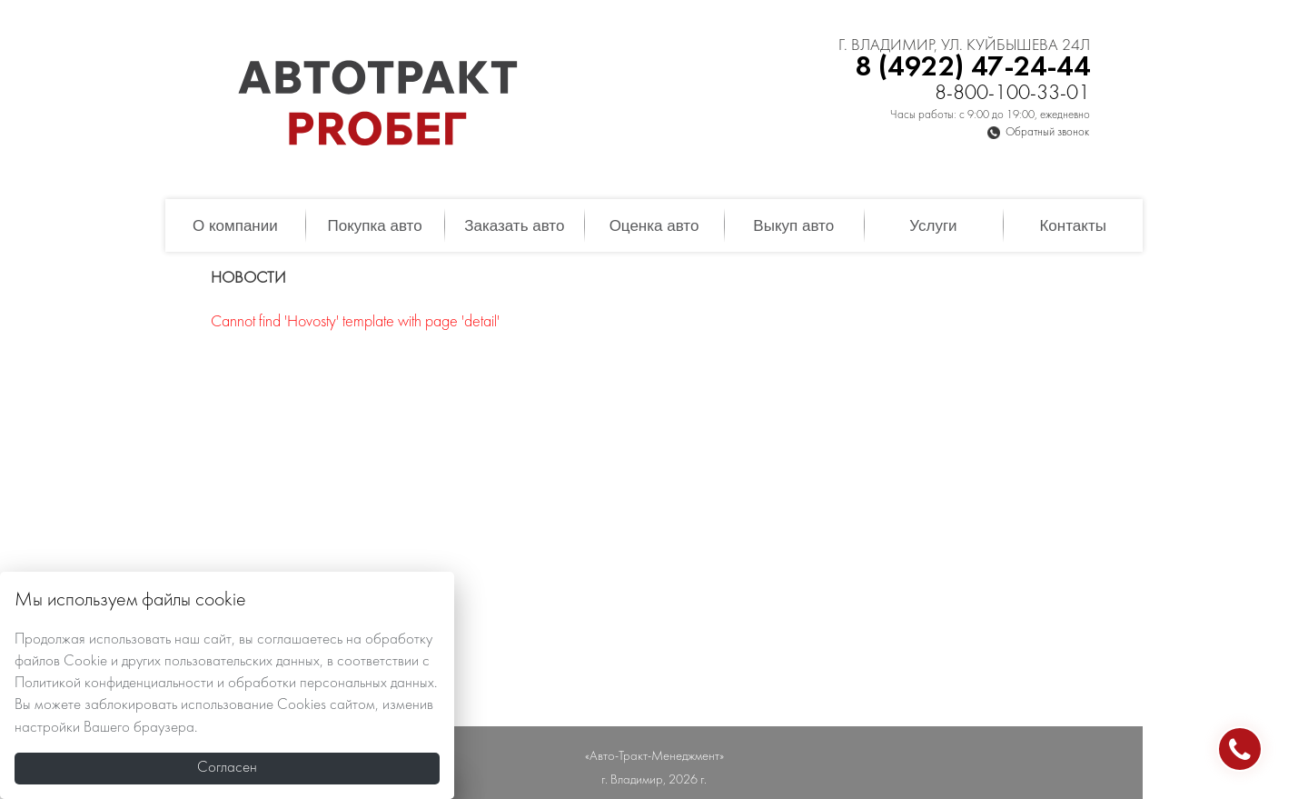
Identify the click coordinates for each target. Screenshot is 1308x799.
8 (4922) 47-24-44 (972, 68)
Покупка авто (374, 226)
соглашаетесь (299, 640)
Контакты (1072, 226)
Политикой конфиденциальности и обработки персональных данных (224, 683)
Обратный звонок (1047, 132)
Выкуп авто (793, 226)
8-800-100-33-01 (1012, 94)
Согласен (227, 768)
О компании (235, 226)
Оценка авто (654, 226)
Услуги (932, 226)
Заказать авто (514, 226)
